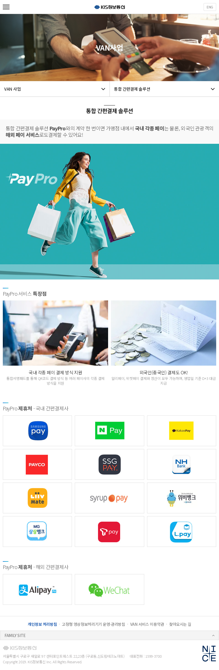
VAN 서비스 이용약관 (147, 624)
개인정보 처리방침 (42, 624)
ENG (210, 6)
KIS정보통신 (109, 7)
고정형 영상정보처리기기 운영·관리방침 (93, 624)
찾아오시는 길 (180, 624)
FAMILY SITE (15, 635)
